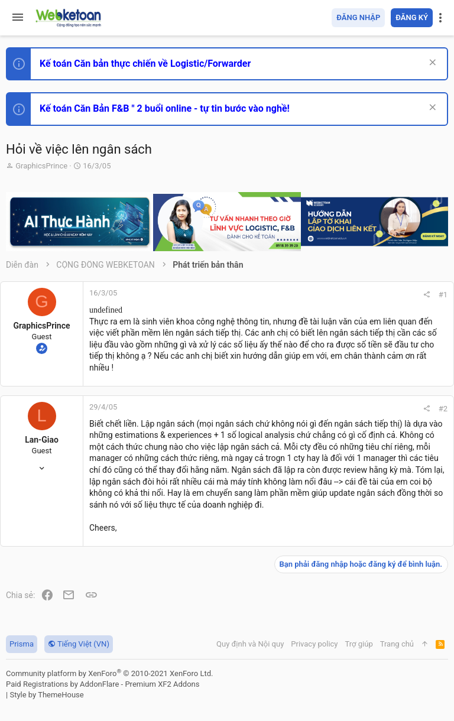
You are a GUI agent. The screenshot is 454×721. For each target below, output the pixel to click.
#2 (443, 408)
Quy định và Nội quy (250, 643)
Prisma (21, 643)
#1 (443, 294)
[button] (18, 18)
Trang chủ (397, 643)
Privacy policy (314, 643)
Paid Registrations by (102, 684)
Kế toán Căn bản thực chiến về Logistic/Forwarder (145, 63)
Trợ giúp (359, 643)
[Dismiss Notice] (431, 63)
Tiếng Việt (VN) (78, 643)
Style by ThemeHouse (46, 694)
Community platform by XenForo (109, 673)
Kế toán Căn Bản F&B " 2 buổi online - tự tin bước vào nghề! (165, 108)
